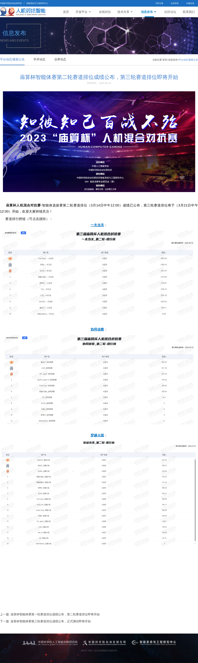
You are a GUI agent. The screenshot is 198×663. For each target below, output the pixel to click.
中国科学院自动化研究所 (11, 3)
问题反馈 (190, 3)
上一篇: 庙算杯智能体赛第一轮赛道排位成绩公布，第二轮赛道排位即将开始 (50, 614)
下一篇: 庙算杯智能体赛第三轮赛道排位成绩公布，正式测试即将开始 (45, 621)
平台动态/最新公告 (12, 59)
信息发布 (147, 12)
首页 (66, 12)
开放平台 (81, 12)
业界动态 (60, 59)
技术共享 (123, 12)
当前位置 (157, 59)
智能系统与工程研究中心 (37, 3)
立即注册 (159, 3)
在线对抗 (105, 12)
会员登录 (175, 3)
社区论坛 (170, 12)
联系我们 (189, 12)
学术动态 (39, 59)
